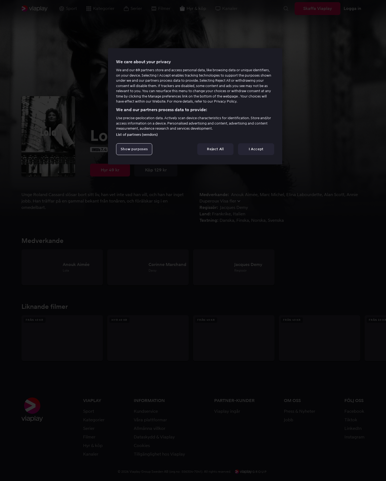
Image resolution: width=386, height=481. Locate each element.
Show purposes (134, 149)
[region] (195, 106)
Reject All (215, 149)
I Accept (256, 149)
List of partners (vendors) (137, 135)
